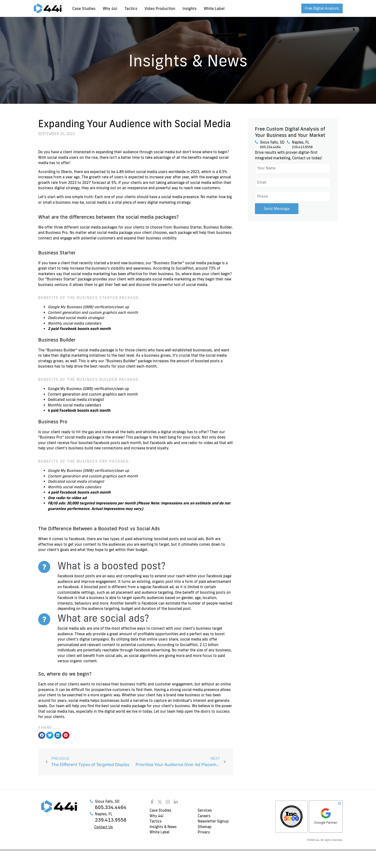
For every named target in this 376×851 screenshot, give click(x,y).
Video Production (160, 8)
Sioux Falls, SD (272, 142)
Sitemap (204, 826)
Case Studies (83, 8)
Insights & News (163, 826)
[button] (41, 735)
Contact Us (103, 827)
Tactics (130, 8)
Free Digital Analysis (322, 8)
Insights (189, 8)
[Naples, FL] (288, 142)
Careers (204, 816)
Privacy (204, 832)
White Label (214, 8)
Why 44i (110, 8)
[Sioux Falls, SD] (256, 142)
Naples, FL (300, 142)
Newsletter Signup (213, 821)
